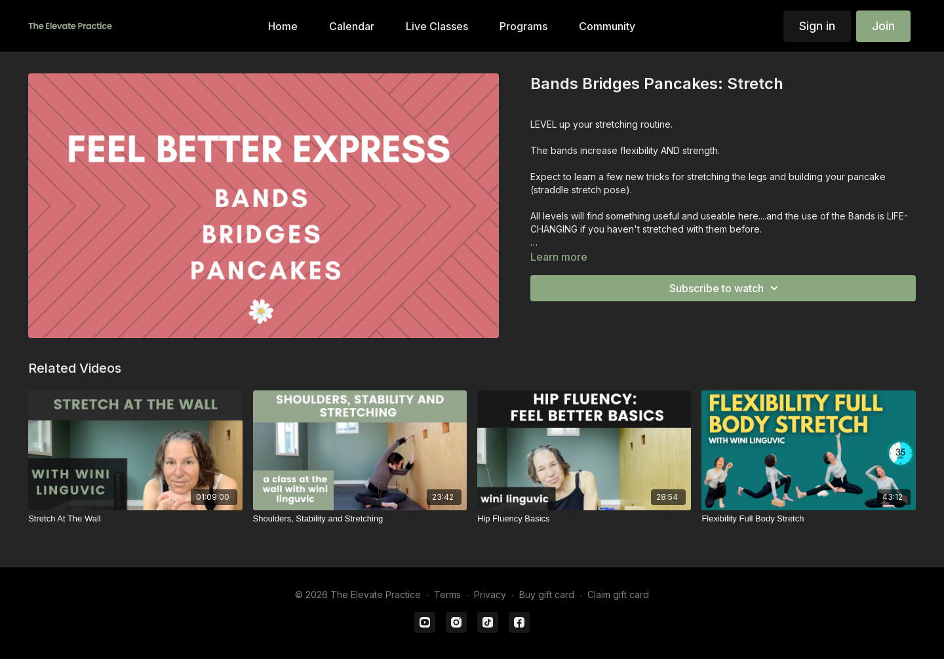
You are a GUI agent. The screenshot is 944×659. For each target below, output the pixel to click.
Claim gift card (618, 594)
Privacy (490, 594)
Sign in (817, 26)
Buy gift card (546, 594)
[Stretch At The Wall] (135, 518)
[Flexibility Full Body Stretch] (808, 518)
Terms (447, 594)
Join (883, 26)
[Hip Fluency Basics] (584, 518)
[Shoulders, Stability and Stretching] (360, 518)
